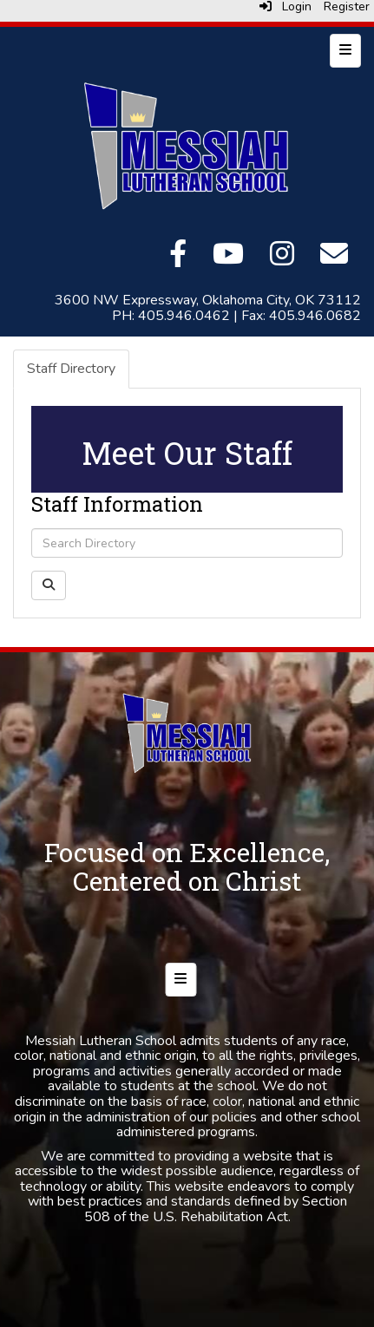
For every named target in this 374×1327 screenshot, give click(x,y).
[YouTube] (228, 259)
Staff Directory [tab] (71, 368)
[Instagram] (282, 259)
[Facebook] (178, 259)
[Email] (334, 259)
